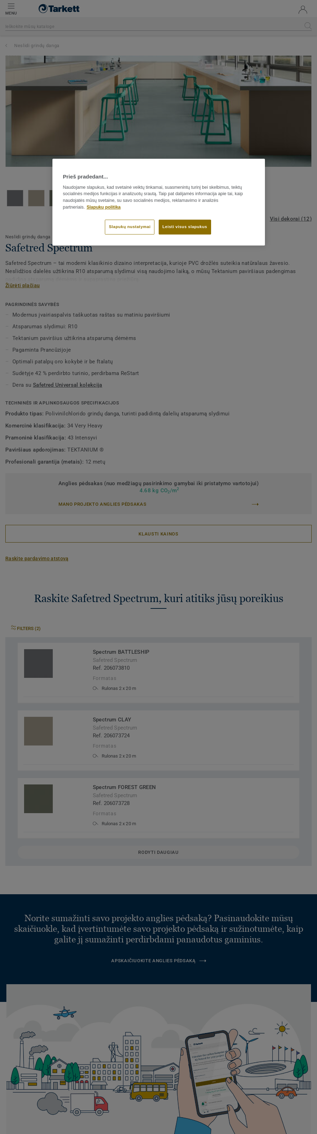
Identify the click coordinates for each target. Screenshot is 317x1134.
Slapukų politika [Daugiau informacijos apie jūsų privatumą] (104, 207)
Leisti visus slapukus (185, 227)
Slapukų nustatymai (130, 227)
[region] (158, 202)
